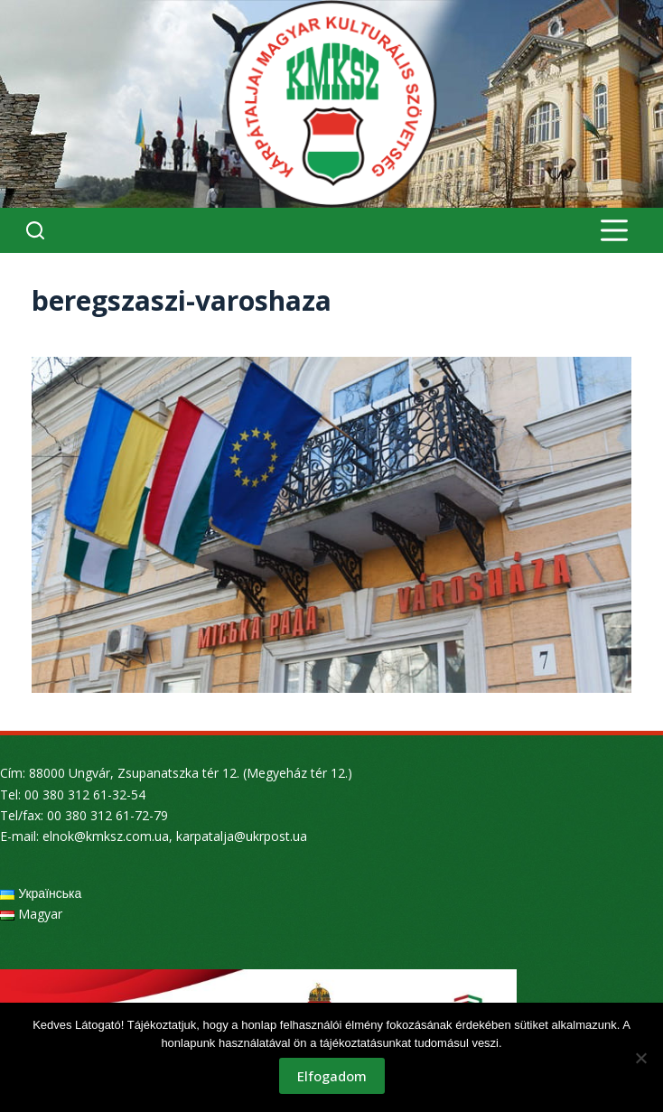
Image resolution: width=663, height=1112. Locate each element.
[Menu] (614, 230)
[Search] (35, 230)
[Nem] (640, 1058)
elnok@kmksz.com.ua (105, 836)
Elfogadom (332, 1076)
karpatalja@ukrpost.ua (241, 836)
